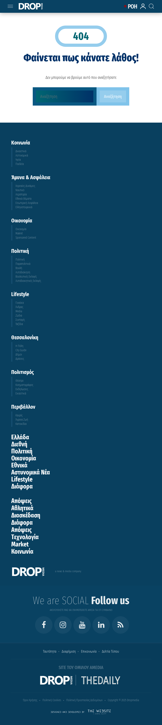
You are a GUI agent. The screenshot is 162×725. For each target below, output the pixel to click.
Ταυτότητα (49, 651)
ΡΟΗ (132, 6)
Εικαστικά (21, 393)
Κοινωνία (22, 551)
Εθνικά (19, 465)
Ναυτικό (20, 190)
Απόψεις (21, 501)
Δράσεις (20, 359)
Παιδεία (20, 164)
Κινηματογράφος (24, 385)
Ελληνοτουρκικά (24, 207)
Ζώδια (19, 315)
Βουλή (19, 268)
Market (20, 544)
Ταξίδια (19, 324)
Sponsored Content (26, 237)
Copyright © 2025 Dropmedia (123, 700)
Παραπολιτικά (23, 264)
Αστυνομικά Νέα (30, 472)
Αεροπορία (21, 194)
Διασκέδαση (25, 515)
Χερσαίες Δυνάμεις (25, 186)
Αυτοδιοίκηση (23, 272)
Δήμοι (19, 354)
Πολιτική (20, 259)
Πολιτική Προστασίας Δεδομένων (84, 700)
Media (19, 311)
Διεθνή (19, 444)
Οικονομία (21, 229)
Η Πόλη (19, 346)
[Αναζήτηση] (65, 96)
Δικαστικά (21, 151)
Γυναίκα (20, 303)
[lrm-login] (143, 8)
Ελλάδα (20, 437)
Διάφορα (22, 486)
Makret (19, 233)
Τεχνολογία (25, 537)
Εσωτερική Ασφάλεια (27, 203)
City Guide (21, 350)
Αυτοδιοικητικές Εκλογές (28, 281)
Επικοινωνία (89, 651)
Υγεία (18, 160)
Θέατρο (19, 381)
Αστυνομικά (22, 155)
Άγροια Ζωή (22, 419)
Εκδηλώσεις (22, 389)
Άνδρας (19, 307)
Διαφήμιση (69, 651)
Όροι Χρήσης (30, 700)
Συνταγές (20, 320)
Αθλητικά (22, 508)
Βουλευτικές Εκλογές (26, 276)
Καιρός (19, 415)
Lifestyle (22, 479)
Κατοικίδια (21, 424)
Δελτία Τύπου (110, 651)
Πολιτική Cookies (52, 700)
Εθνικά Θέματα (23, 199)
